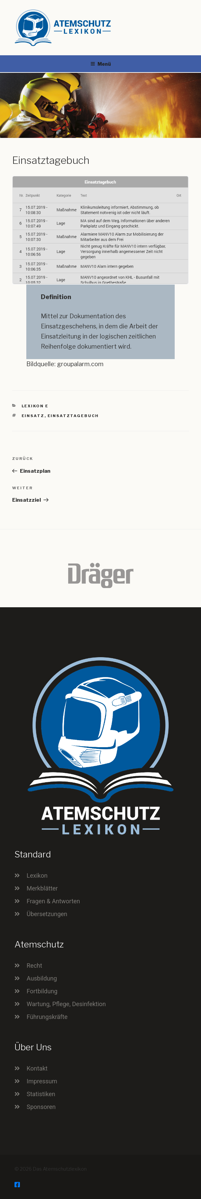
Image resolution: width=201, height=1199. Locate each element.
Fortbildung (42, 991)
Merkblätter (42, 888)
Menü (100, 64)
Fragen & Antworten (53, 901)
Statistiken (41, 1094)
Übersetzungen (47, 913)
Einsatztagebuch (73, 415)
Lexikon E (35, 406)
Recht (34, 965)
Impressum (42, 1081)
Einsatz (33, 415)
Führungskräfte (47, 1016)
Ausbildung (42, 978)
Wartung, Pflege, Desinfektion (66, 1003)
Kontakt (37, 1068)
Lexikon (37, 875)
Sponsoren (41, 1106)
